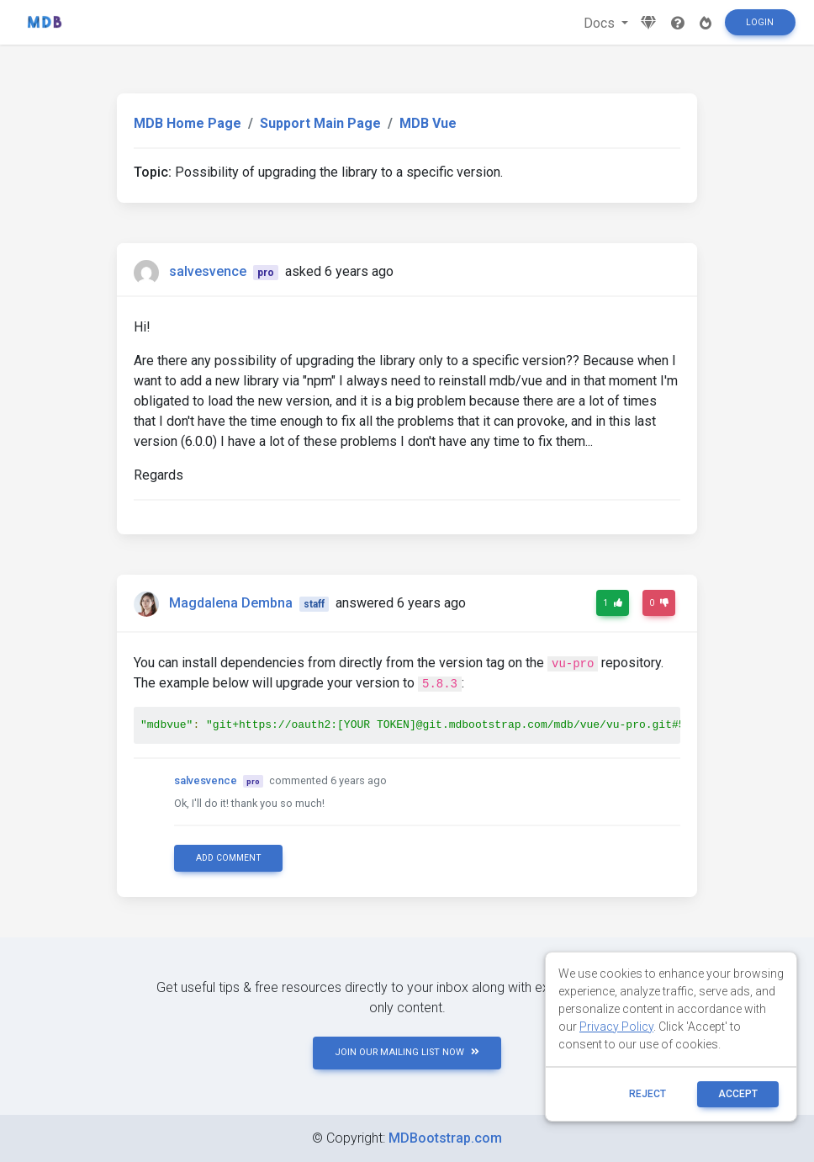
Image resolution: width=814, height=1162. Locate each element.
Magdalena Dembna (231, 603)
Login (760, 22)
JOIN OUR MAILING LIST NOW (407, 1052)
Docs (601, 23)
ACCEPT (738, 1094)
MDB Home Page (187, 123)
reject (647, 1094)
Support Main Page (320, 123)
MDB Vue (428, 123)
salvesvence (207, 271)
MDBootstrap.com (445, 1138)
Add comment (229, 857)
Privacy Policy (616, 1026)
